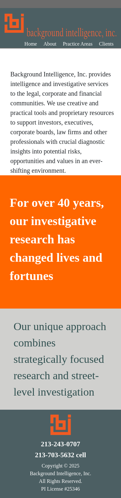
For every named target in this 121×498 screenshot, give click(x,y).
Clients (106, 44)
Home (31, 44)
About (50, 44)
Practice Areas (78, 44)
